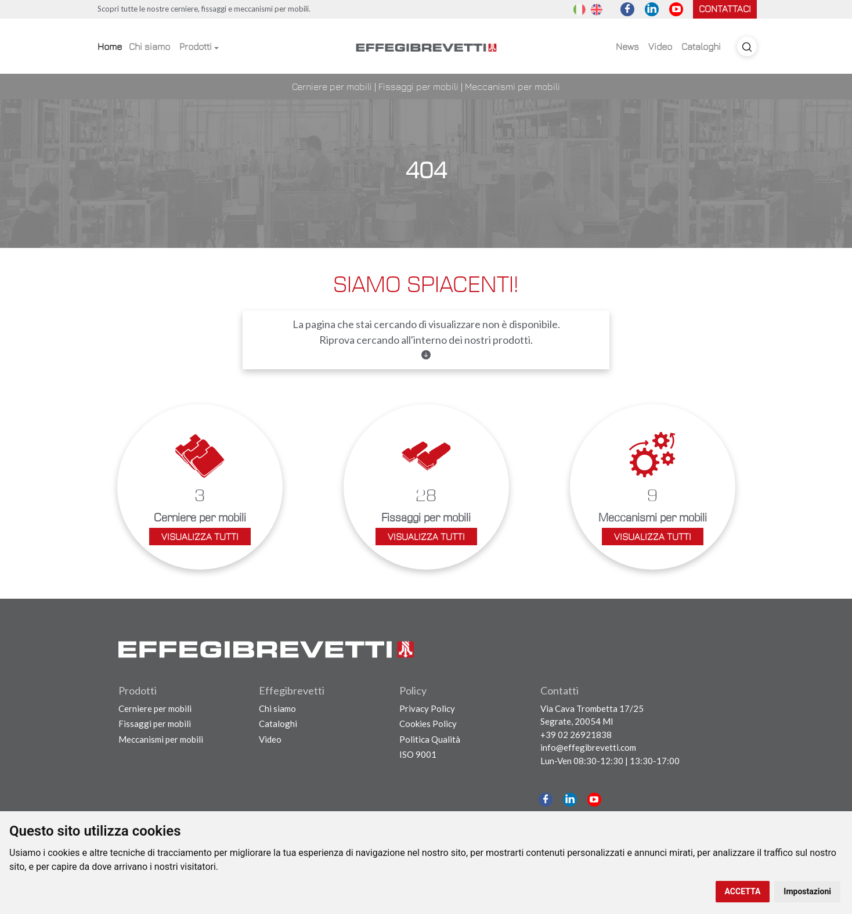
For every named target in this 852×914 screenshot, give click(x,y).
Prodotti (195, 46)
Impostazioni (807, 891)
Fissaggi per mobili (418, 86)
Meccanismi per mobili (512, 86)
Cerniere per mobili (332, 86)
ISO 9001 (417, 754)
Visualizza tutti (200, 536)
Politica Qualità (429, 739)
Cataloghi (701, 46)
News (627, 46)
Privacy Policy (427, 708)
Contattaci (725, 8)
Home (110, 46)
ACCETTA (743, 891)
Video (660, 46)
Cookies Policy (428, 723)
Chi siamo (149, 46)
